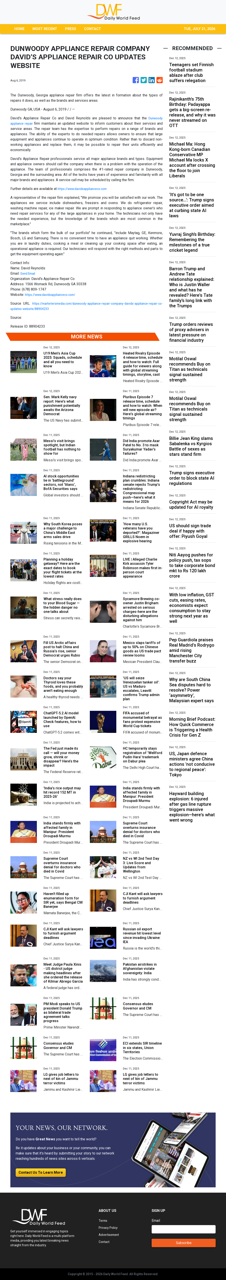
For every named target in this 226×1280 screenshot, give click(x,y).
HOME (19, 29)
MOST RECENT (44, 29)
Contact (104, 1242)
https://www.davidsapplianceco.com (85, 189)
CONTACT (92, 29)
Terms (103, 1220)
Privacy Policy (110, 1228)
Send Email (29, 273)
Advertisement (110, 1235)
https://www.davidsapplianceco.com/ (53, 295)
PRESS (70, 29)
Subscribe (184, 1243)
